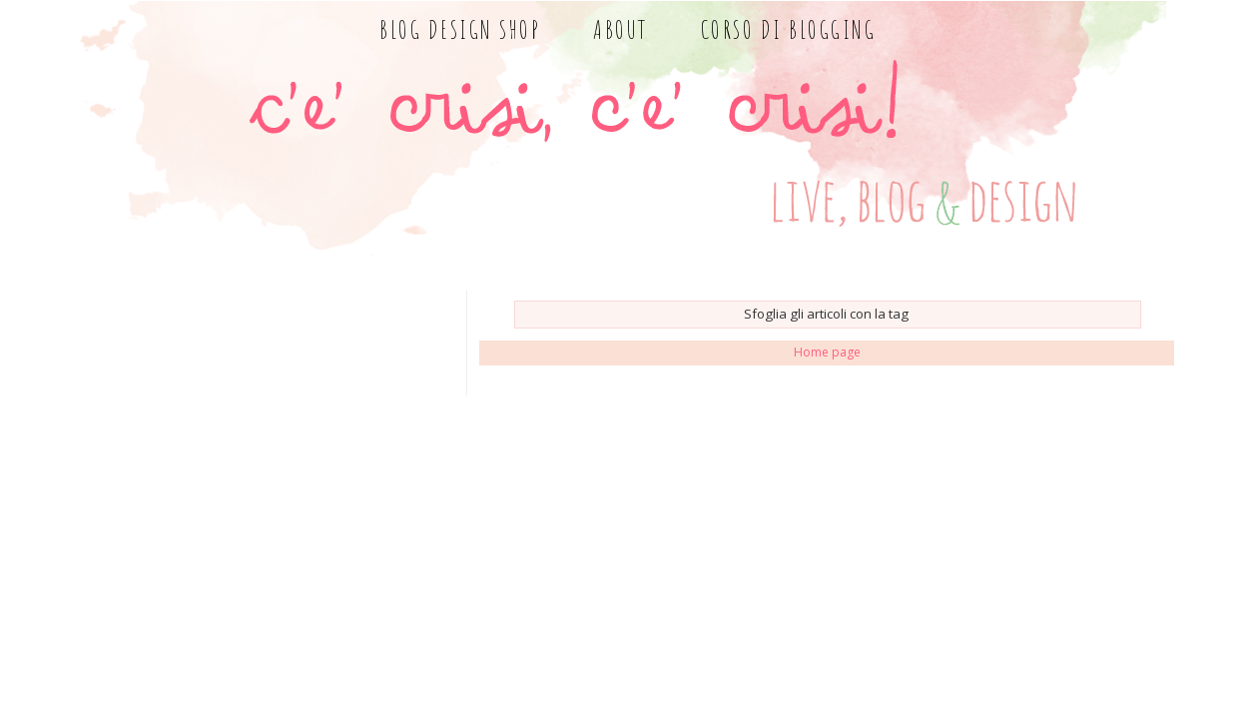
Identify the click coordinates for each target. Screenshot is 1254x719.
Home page (827, 352)
